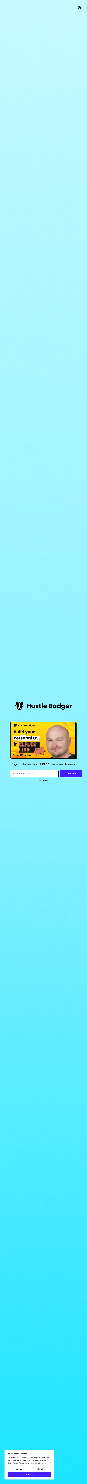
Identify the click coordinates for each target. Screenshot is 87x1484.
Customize (18, 1469)
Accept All (29, 1474)
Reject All (40, 1469)
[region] (29, 1464)
